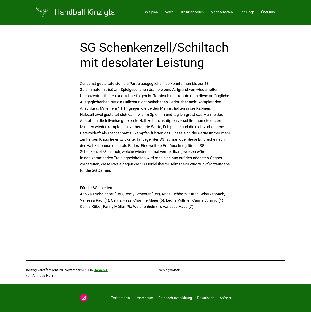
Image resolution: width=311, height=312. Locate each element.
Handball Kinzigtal (85, 12)
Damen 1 (101, 270)
